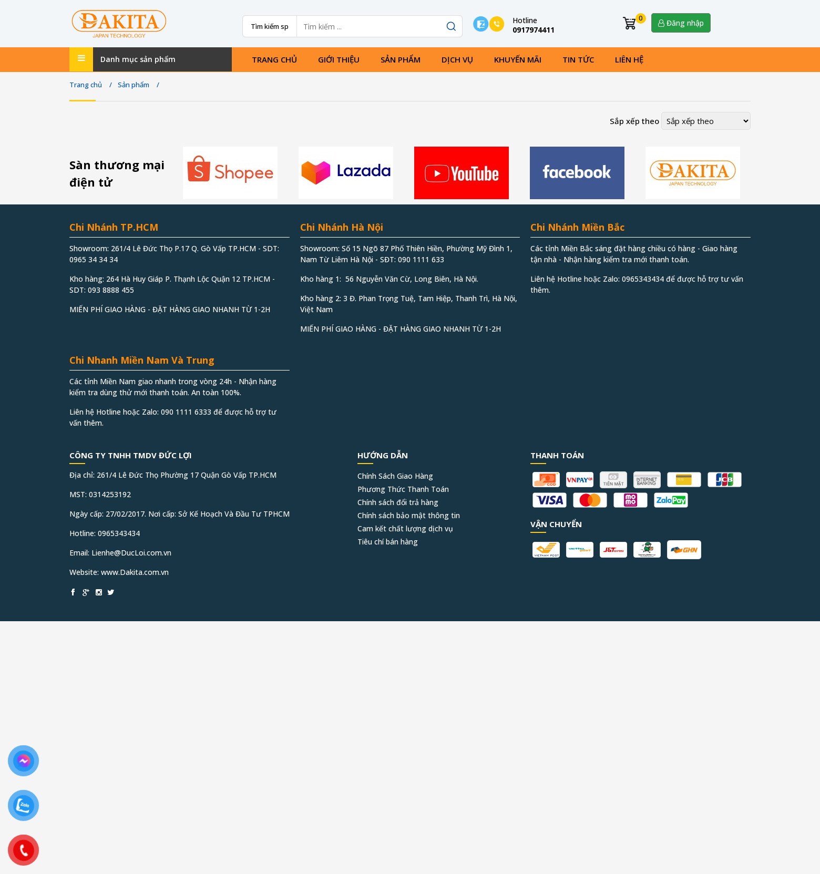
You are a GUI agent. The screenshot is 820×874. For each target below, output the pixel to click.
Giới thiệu (339, 59)
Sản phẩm (401, 59)
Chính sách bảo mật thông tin (408, 515)
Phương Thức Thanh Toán (403, 489)
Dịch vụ (457, 59)
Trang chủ (274, 59)
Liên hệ (629, 59)
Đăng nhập (681, 23)
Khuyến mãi (517, 59)
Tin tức (578, 59)
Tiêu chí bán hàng (387, 542)
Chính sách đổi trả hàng (397, 502)
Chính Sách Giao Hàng (395, 476)
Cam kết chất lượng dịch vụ (405, 528)
